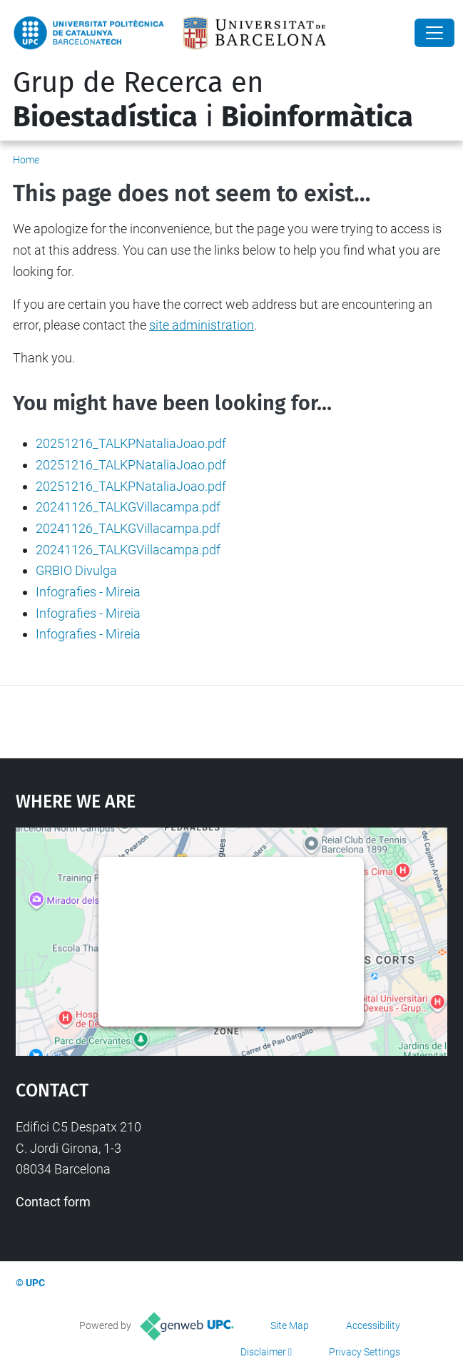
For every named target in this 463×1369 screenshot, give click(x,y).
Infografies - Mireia (88, 591)
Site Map (289, 1325)
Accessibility (373, 1325)
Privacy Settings (364, 1352)
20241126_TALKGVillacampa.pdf (128, 506)
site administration (201, 324)
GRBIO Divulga (76, 570)
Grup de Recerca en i (213, 100)
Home (26, 160)
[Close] (434, 33)
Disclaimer (263, 1352)
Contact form (53, 1201)
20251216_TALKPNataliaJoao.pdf (131, 443)
